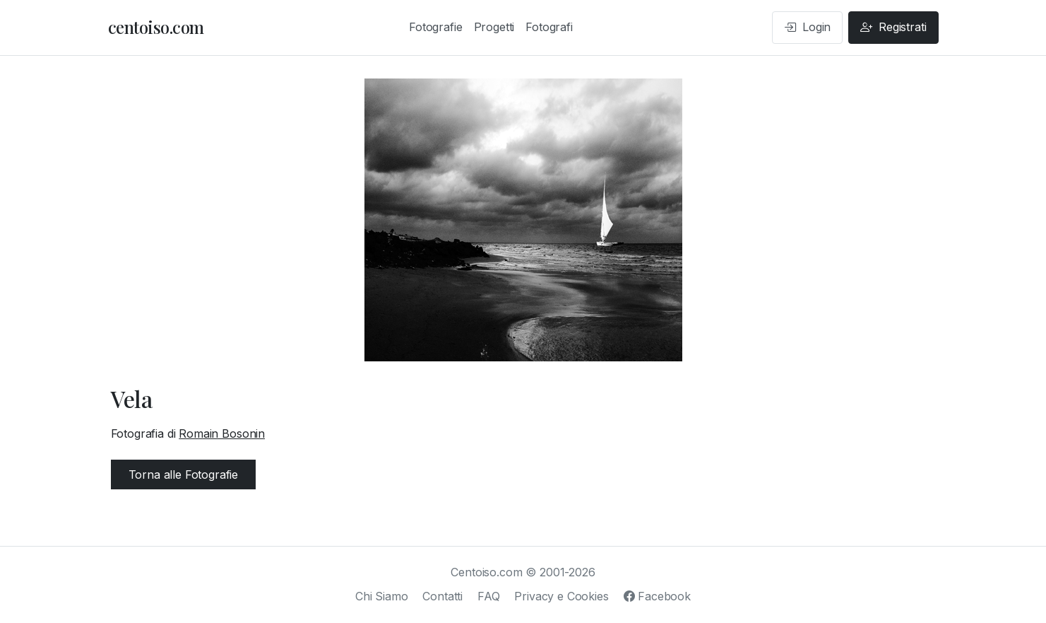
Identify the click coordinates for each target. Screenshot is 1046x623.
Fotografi (549, 27)
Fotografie (435, 27)
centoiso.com (156, 27)
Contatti (442, 596)
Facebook (657, 596)
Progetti (494, 27)
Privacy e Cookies (561, 596)
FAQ (488, 596)
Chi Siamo (381, 596)
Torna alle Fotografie (184, 474)
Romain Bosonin (222, 433)
